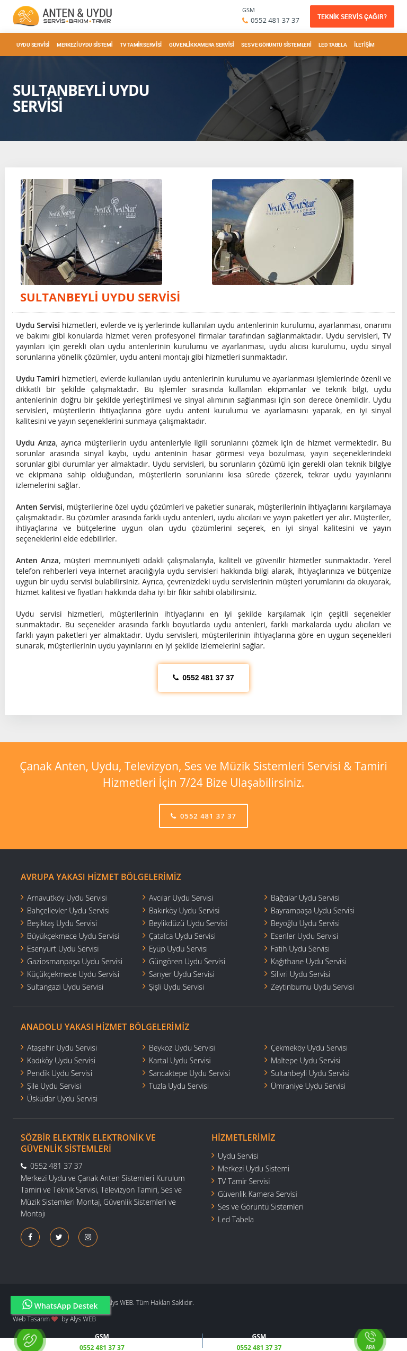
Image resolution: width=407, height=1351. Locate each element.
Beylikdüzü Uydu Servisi (188, 923)
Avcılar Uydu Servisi (181, 898)
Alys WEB (83, 1318)
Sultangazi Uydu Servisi (65, 987)
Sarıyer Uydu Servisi (182, 974)
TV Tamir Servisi (141, 44)
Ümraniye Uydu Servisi (308, 1086)
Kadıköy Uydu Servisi (61, 1060)
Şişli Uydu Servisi (176, 987)
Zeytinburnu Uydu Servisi (312, 987)
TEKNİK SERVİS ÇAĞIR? (352, 16)
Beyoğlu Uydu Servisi (305, 923)
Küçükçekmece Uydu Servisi (73, 974)
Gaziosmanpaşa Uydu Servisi (74, 961)
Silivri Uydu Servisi (301, 974)
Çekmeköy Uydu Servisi (309, 1048)
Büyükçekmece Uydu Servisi (73, 936)
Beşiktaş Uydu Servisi (62, 923)
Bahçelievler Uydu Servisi (68, 910)
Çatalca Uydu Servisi (182, 936)
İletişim (364, 44)
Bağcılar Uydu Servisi (305, 898)
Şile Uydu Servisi (54, 1086)
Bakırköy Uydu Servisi (184, 910)
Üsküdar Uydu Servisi (62, 1099)
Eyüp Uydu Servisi (178, 949)
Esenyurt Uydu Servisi (63, 949)
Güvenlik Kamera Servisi (201, 44)
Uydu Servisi (32, 44)
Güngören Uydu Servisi (187, 961)
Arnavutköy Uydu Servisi (67, 898)
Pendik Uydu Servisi (59, 1073)
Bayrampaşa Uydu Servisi (313, 910)
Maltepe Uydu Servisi (306, 1060)
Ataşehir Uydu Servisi (62, 1048)
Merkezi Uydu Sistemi (84, 44)
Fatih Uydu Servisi (300, 949)
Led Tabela (332, 44)
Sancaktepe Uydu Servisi (189, 1073)
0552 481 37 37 (275, 20)
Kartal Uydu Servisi (180, 1060)
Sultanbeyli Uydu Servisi (310, 1073)
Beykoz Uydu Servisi (182, 1048)
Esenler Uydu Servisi (304, 936)
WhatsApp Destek (60, 1305)
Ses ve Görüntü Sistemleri (276, 44)
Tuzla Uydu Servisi (179, 1086)
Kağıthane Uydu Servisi (309, 961)
